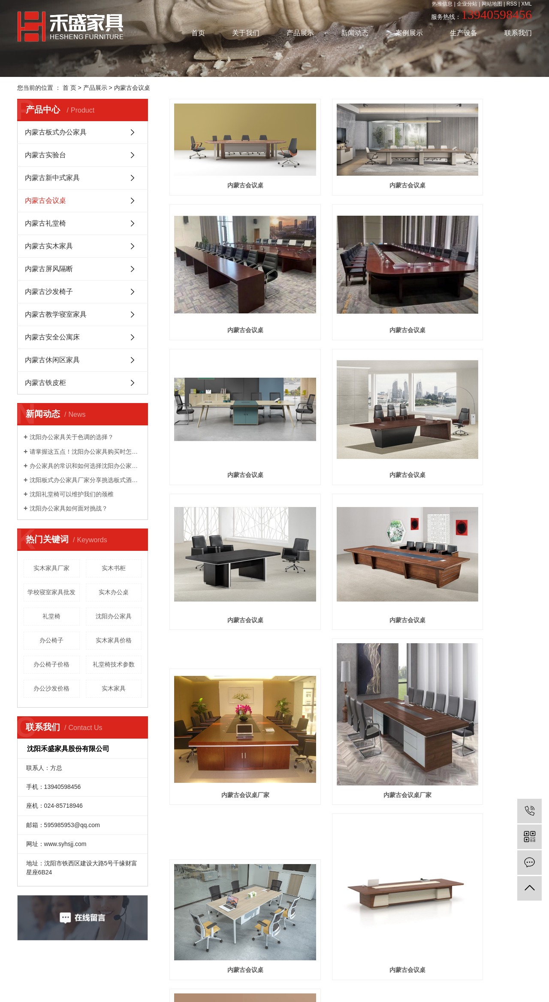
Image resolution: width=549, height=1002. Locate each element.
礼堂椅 (51, 616)
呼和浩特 (349, 980)
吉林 (236, 980)
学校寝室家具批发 (51, 592)
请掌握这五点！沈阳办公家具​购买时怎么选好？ (86, 451)
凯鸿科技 (401, 970)
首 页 (69, 87)
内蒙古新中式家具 (52, 177)
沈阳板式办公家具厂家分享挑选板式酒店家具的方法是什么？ (86, 480)
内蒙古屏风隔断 (49, 268)
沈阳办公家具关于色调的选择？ (72, 437)
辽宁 (274, 980)
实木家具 (114, 688)
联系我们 (518, 33)
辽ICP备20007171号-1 (333, 970)
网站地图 (492, 4)
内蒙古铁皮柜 (45, 382)
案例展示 (409, 33)
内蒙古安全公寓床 (52, 337)
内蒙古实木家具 (49, 246)
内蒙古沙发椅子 (49, 291)
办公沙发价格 (51, 688)
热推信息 (442, 4)
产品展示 (300, 33)
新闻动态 (354, 33)
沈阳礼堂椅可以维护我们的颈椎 (72, 494)
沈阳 (223, 980)
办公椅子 (51, 640)
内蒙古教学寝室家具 (56, 314)
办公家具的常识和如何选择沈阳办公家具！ (86, 465)
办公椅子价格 (51, 664)
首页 (198, 33)
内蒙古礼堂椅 (45, 223)
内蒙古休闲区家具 (52, 360)
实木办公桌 (114, 592)
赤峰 (261, 980)
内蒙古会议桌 (132, 87)
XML (526, 4)
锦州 (299, 980)
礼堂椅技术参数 (114, 664)
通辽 (249, 980)
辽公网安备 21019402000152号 (280, 990)
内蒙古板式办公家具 (56, 132)
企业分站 (467, 4)
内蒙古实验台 (45, 155)
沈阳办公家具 (114, 616)
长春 (312, 980)
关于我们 (245, 33)
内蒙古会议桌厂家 (475, 425)
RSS (512, 4)
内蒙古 (328, 980)
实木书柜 (114, 568)
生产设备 (463, 33)
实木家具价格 (114, 640)
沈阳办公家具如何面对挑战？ (69, 508)
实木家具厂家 (51, 568)
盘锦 (287, 980)
